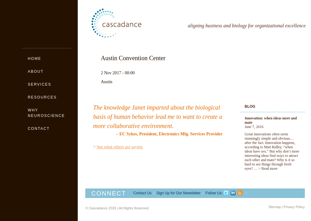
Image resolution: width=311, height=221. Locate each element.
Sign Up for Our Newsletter (178, 193)
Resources (42, 97)
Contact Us (142, 193)
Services (39, 84)
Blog (250, 106)
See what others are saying (120, 147)
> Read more (267, 168)
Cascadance (130, 23)
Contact (39, 128)
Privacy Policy (294, 207)
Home (34, 58)
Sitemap (275, 207)
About (35, 71)
